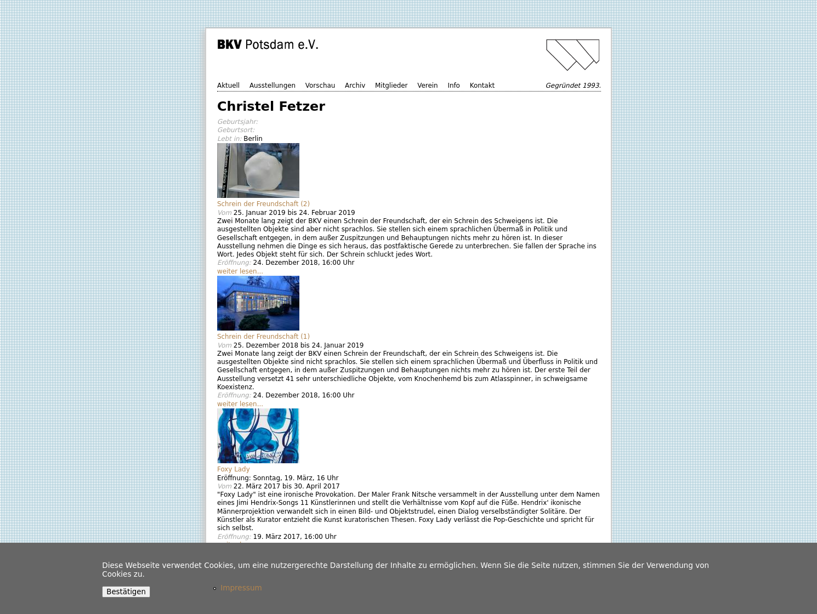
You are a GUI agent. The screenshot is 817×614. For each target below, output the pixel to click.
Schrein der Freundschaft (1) (263, 336)
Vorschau (320, 85)
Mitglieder (391, 85)
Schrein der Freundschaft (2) (263, 204)
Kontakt (482, 85)
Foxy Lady (233, 469)
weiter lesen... (240, 271)
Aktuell (228, 85)
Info (453, 85)
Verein (427, 85)
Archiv (355, 85)
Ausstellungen (272, 85)
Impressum (241, 587)
